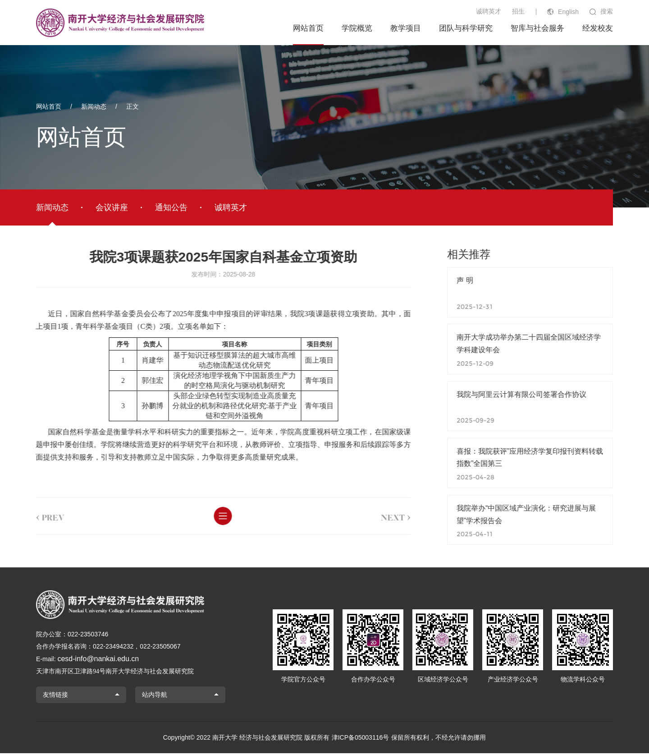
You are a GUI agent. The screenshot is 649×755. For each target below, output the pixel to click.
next (383, 516)
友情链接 (55, 696)
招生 (518, 11)
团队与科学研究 (466, 28)
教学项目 (405, 28)
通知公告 (171, 207)
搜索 (606, 11)
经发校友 (597, 28)
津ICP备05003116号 (360, 739)
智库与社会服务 (537, 28)
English (568, 12)
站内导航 (154, 696)
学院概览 (357, 28)
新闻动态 (93, 106)
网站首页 (308, 28)
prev (37, 516)
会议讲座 (112, 207)
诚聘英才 (488, 11)
